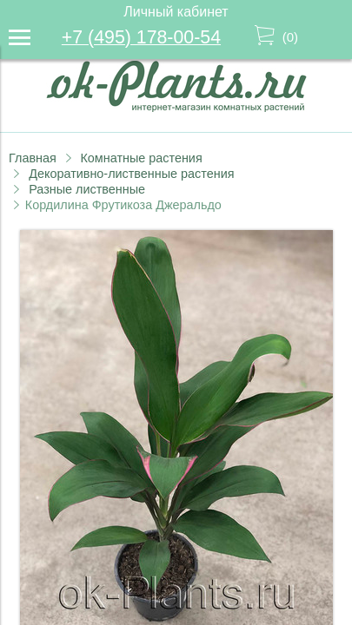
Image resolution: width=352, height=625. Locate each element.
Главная (32, 158)
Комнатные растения (141, 158)
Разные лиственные (87, 189)
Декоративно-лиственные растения (131, 174)
